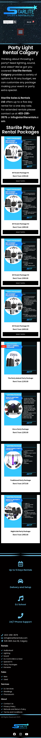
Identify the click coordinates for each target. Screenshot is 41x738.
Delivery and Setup (20, 587)
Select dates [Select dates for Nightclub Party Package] (20, 539)
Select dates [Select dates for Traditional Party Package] (20, 488)
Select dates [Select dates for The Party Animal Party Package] (20, 386)
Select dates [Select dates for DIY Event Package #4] (20, 334)
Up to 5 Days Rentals (20, 569)
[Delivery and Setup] (20, 581)
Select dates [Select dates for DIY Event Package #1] (20, 181)
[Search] (15, 22)
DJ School (20, 604)
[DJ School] (20, 598)
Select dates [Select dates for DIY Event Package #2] (20, 232)
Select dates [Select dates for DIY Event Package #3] (20, 283)
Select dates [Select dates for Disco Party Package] (20, 437)
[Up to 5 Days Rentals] (20, 564)
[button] (20, 32)
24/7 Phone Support (20, 621)
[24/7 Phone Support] (20, 615)
